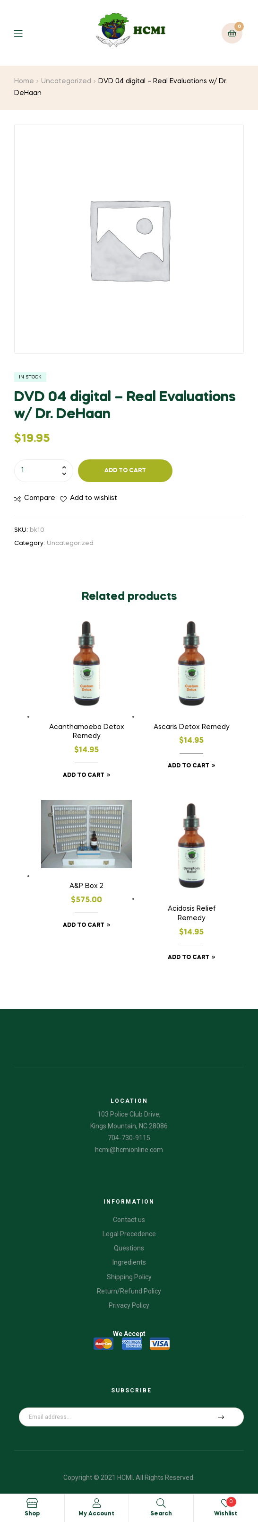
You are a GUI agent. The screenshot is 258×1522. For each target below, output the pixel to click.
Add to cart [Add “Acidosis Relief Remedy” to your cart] (188, 957)
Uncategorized (66, 81)
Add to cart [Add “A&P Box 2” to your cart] (83, 925)
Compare (39, 498)
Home (24, 81)
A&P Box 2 (86, 886)
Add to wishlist (93, 498)
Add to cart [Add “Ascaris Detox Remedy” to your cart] (188, 766)
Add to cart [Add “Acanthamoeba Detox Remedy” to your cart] (83, 775)
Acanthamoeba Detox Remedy (86, 732)
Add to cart (125, 471)
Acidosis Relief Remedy (191, 914)
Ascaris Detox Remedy (191, 727)
